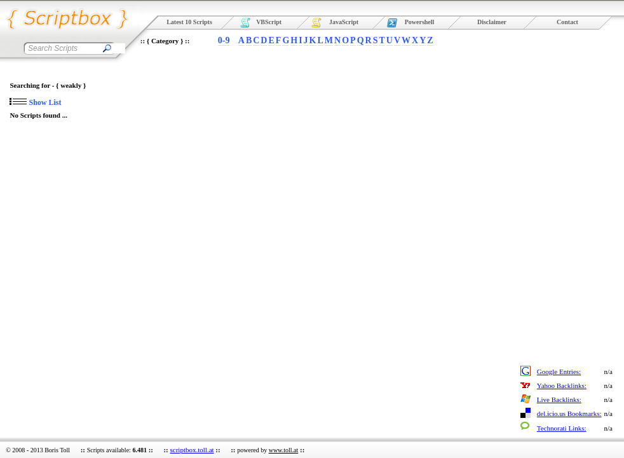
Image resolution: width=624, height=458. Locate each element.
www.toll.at (284, 450)
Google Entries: (559, 371)
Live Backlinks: (559, 399)
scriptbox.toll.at (192, 450)
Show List (35, 102)
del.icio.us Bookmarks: (569, 413)
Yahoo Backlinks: (562, 385)
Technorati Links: (562, 428)
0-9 (224, 40)
